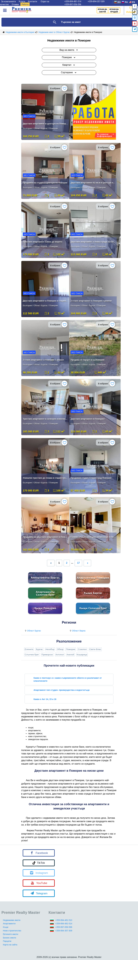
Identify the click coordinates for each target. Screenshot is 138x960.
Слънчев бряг (32, 654)
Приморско (47, 654)
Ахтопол (59, 654)
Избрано (131, 9)
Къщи (5, 927)
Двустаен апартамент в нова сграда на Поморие (93, 242)
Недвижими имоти (11, 920)
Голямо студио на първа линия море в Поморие (93, 537)
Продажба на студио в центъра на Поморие (45, 183)
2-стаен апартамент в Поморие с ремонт (91, 301)
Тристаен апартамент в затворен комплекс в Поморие (45, 419)
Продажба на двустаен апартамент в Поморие (45, 537)
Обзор (60, 649)
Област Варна (77, 631)
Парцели (7, 941)
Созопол (82, 649)
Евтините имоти (10, 934)
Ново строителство (12, 930)
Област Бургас (32, 631)
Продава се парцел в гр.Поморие (87, 360)
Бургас (39, 649)
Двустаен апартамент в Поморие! (88, 419)
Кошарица (82, 654)
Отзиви (15, 4)
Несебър (49, 649)
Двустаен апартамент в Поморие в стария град (45, 301)
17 (78, 563)
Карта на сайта (10, 944)
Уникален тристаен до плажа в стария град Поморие (45, 478)
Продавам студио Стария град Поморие (91, 478)
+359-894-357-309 (63, 930)
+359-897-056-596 (72, 4)
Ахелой (70, 654)
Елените (29, 649)
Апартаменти (9, 923)
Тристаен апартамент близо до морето (42, 242)
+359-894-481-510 (63, 920)
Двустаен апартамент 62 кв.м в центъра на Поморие (93, 183)
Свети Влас (95, 649)
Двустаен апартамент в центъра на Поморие (45, 124)
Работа (25, 4)
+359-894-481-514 (63, 923)
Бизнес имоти (9, 938)
